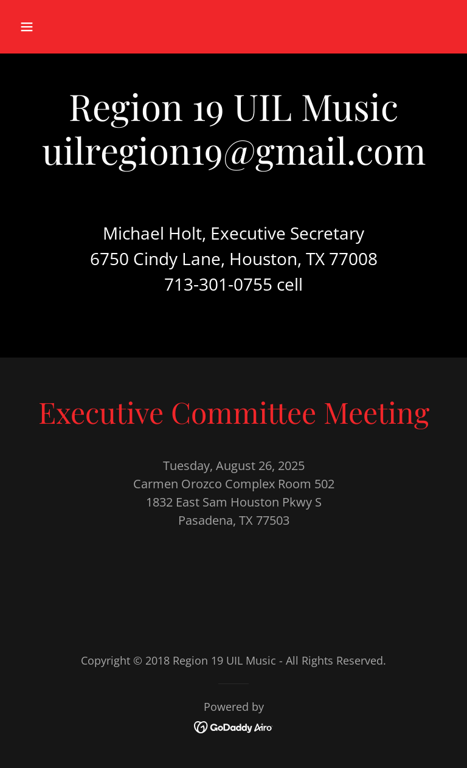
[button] (65, 27)
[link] (234, 726)
